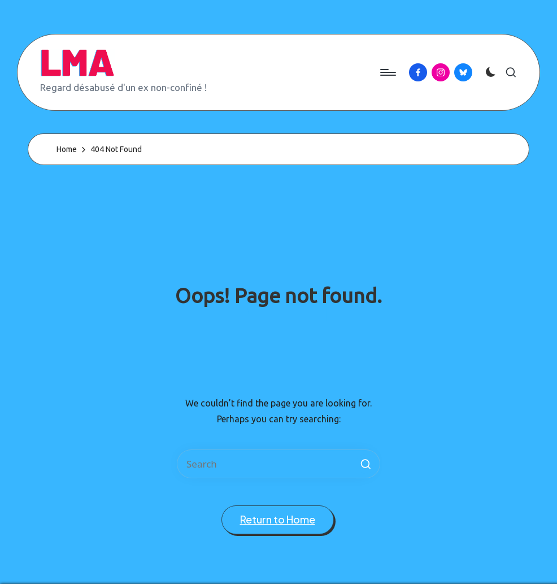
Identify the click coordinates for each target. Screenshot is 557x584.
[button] (366, 464)
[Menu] (387, 72)
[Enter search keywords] (278, 463)
